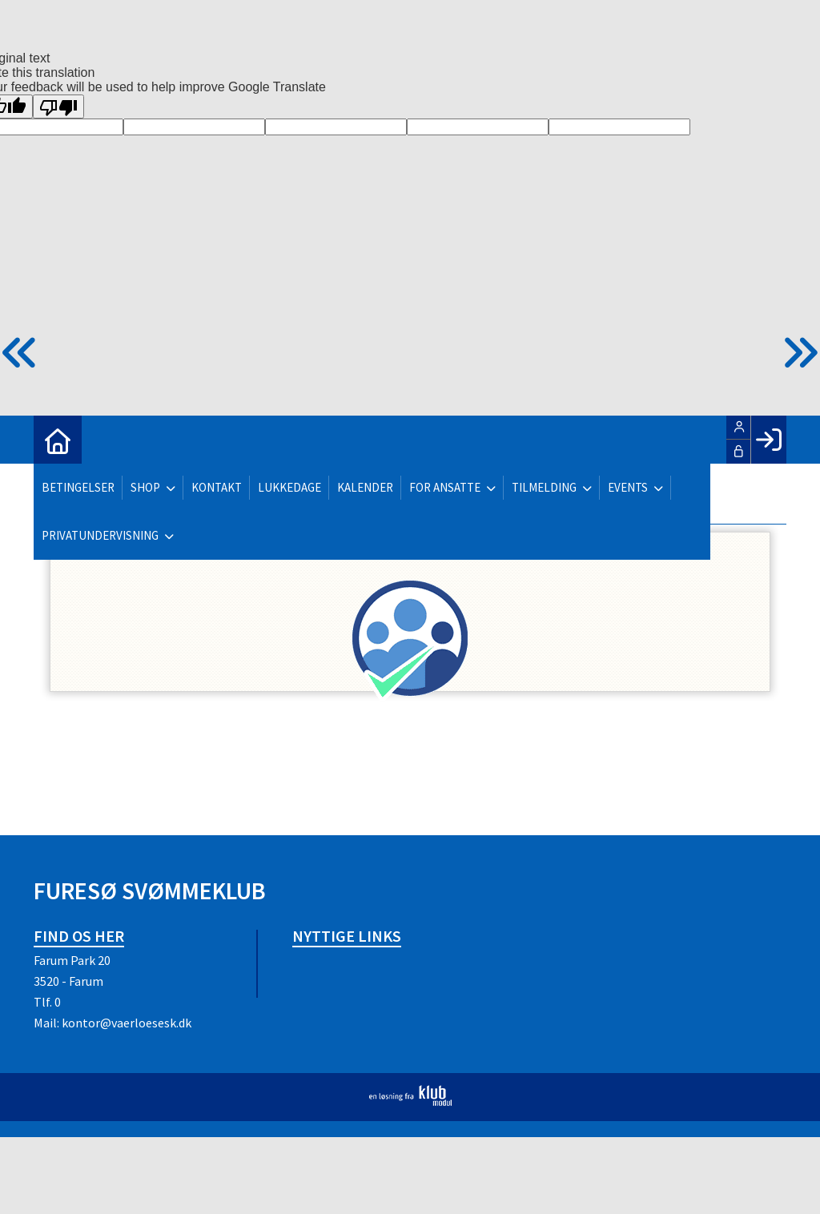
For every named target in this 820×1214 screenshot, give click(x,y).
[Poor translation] (58, 106)
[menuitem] (58, 440)
